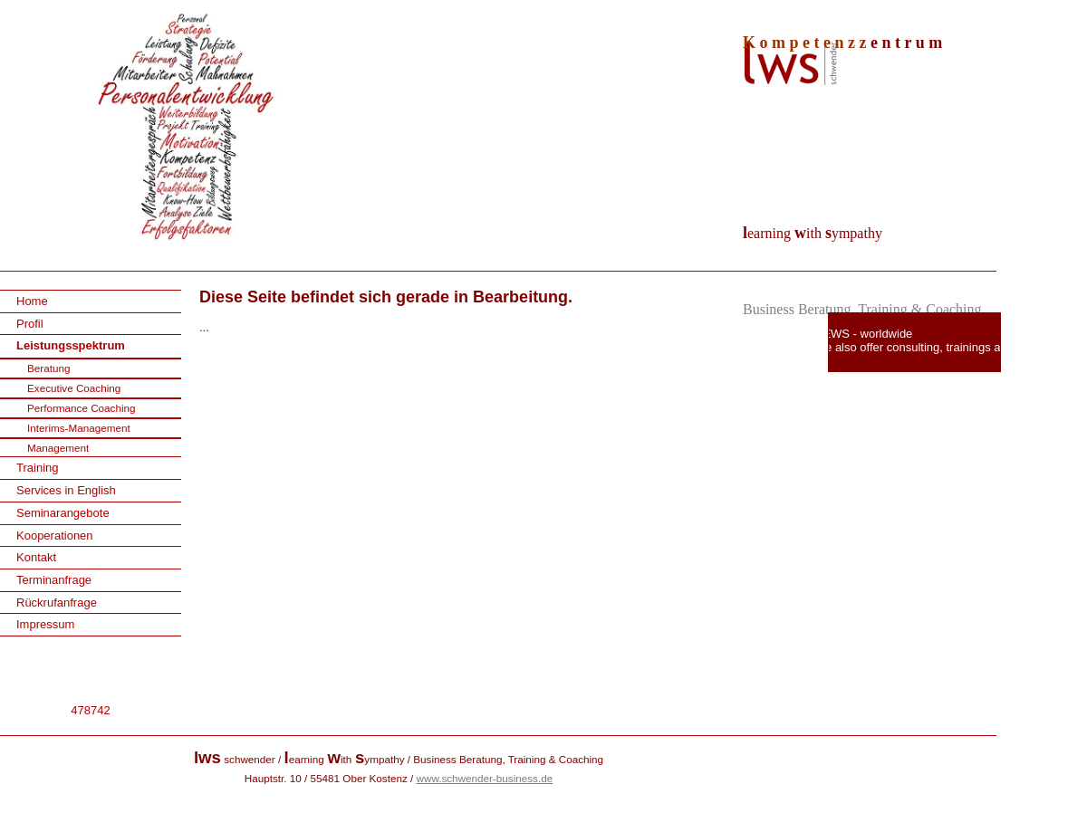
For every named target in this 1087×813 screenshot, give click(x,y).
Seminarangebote (63, 513)
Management (58, 448)
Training (37, 467)
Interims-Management (78, 428)
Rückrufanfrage (56, 602)
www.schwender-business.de (485, 778)
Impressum (45, 624)
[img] (543, 135)
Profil (29, 323)
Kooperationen (54, 535)
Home (32, 301)
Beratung (48, 368)
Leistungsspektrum (70, 345)
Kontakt (36, 557)
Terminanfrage (53, 580)
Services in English (66, 490)
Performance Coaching (81, 408)
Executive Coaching (73, 388)
